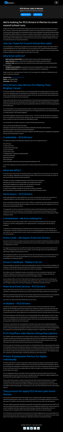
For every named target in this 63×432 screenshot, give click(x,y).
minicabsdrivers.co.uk (18, 77)
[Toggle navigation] (56, 2)
